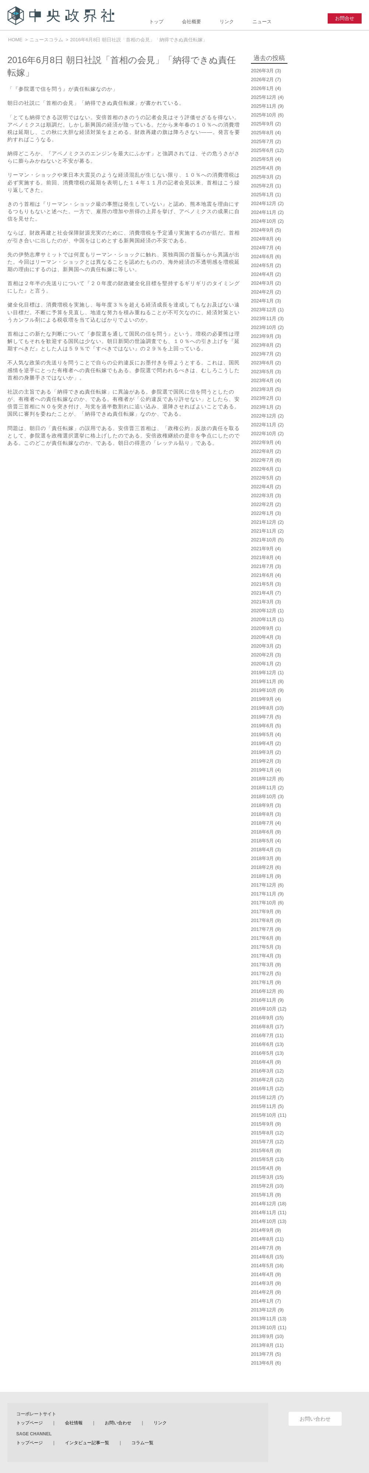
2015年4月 (262, 1168)
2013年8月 (262, 1345)
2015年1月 (262, 1195)
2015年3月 (262, 1177)
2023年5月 (262, 371)
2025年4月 (262, 168)
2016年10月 (263, 1009)
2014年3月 (262, 1283)
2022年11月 (263, 424)
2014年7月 (262, 1248)
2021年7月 (262, 566)
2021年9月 (262, 548)
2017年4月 (262, 956)
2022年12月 (263, 416)
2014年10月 (263, 1221)
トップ (156, 21)
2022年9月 (262, 442)
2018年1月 (262, 876)
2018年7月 (262, 823)
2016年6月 (262, 1044)
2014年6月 (262, 1256)
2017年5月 (262, 947)
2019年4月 (262, 743)
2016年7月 (262, 1035)
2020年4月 (262, 637)
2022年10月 (263, 433)
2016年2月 (262, 1079)
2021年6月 (262, 575)
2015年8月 (262, 1133)
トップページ (29, 1422)
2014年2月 (262, 1292)
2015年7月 (262, 1141)
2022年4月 (262, 486)
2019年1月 (262, 770)
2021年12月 (263, 522)
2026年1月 (262, 88)
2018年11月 (263, 787)
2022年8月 (262, 451)
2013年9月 (262, 1336)
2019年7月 (262, 717)
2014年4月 (262, 1274)
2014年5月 (262, 1265)
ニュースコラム (46, 39)
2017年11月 (263, 894)
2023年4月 (262, 380)
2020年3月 (262, 646)
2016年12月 (263, 991)
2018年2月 (262, 867)
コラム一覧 (142, 1442)
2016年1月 (262, 1088)
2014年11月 (263, 1212)
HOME (15, 39)
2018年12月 (263, 778)
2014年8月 (262, 1239)
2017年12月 (263, 885)
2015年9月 (262, 1124)
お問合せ (344, 18)
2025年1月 (262, 194)
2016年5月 (262, 1053)
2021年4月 (262, 593)
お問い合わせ (118, 1422)
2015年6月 (262, 1150)
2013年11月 (263, 1318)
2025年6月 (262, 150)
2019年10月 (263, 690)
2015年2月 (262, 1186)
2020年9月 (262, 628)
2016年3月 (262, 1071)
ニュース (262, 21)
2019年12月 (263, 672)
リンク (227, 21)
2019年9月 (262, 699)
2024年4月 (262, 274)
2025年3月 (262, 177)
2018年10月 (263, 796)
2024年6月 (262, 256)
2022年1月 (262, 513)
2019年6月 (262, 725)
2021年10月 (263, 540)
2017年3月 (262, 964)
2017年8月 (262, 920)
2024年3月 (262, 283)
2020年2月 (262, 655)
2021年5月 (262, 584)
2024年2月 (262, 292)
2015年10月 (263, 1115)
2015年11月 (263, 1106)
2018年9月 (262, 805)
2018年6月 (262, 832)
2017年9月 (262, 911)
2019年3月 (262, 752)
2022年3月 (262, 495)
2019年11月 (263, 681)
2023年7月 (262, 354)
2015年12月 (263, 1097)
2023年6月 (262, 362)
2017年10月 (263, 902)
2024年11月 (263, 212)
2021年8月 (262, 557)
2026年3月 (262, 70)
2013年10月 (263, 1327)
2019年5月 (262, 734)
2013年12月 (263, 1310)
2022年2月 (262, 504)
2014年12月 (263, 1203)
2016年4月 (262, 1062)
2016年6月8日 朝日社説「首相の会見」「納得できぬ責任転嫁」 (138, 39)
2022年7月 (262, 460)
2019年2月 (262, 761)
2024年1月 (262, 301)
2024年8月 (262, 239)
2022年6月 (262, 469)
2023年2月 (262, 398)
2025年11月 (263, 106)
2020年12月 (263, 610)
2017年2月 (262, 973)
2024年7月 (262, 247)
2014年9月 (262, 1230)
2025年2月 (262, 185)
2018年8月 (262, 814)
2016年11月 (263, 1000)
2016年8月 (262, 1026)
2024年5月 (262, 265)
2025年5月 (262, 159)
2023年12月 (263, 309)
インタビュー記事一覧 (87, 1442)
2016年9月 (262, 1017)
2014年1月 (262, 1301)
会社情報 (74, 1422)
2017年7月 (262, 929)
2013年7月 (262, 1354)
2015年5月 (262, 1159)
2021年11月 (263, 531)
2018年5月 (262, 840)
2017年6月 (262, 938)
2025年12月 (263, 97)
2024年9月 (262, 230)
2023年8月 (262, 345)
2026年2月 (262, 79)
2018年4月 (262, 849)
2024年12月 (263, 203)
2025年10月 (263, 115)
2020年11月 (263, 619)
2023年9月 (262, 336)
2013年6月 (262, 1363)
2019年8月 (262, 708)
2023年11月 (263, 318)
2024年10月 (263, 221)
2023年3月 (262, 389)
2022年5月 (262, 478)
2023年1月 (262, 407)
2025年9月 (262, 123)
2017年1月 (262, 982)
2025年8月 (262, 132)
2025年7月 (262, 141)
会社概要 (191, 21)
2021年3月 (262, 601)
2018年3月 (262, 858)
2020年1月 (262, 663)
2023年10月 (263, 327)
